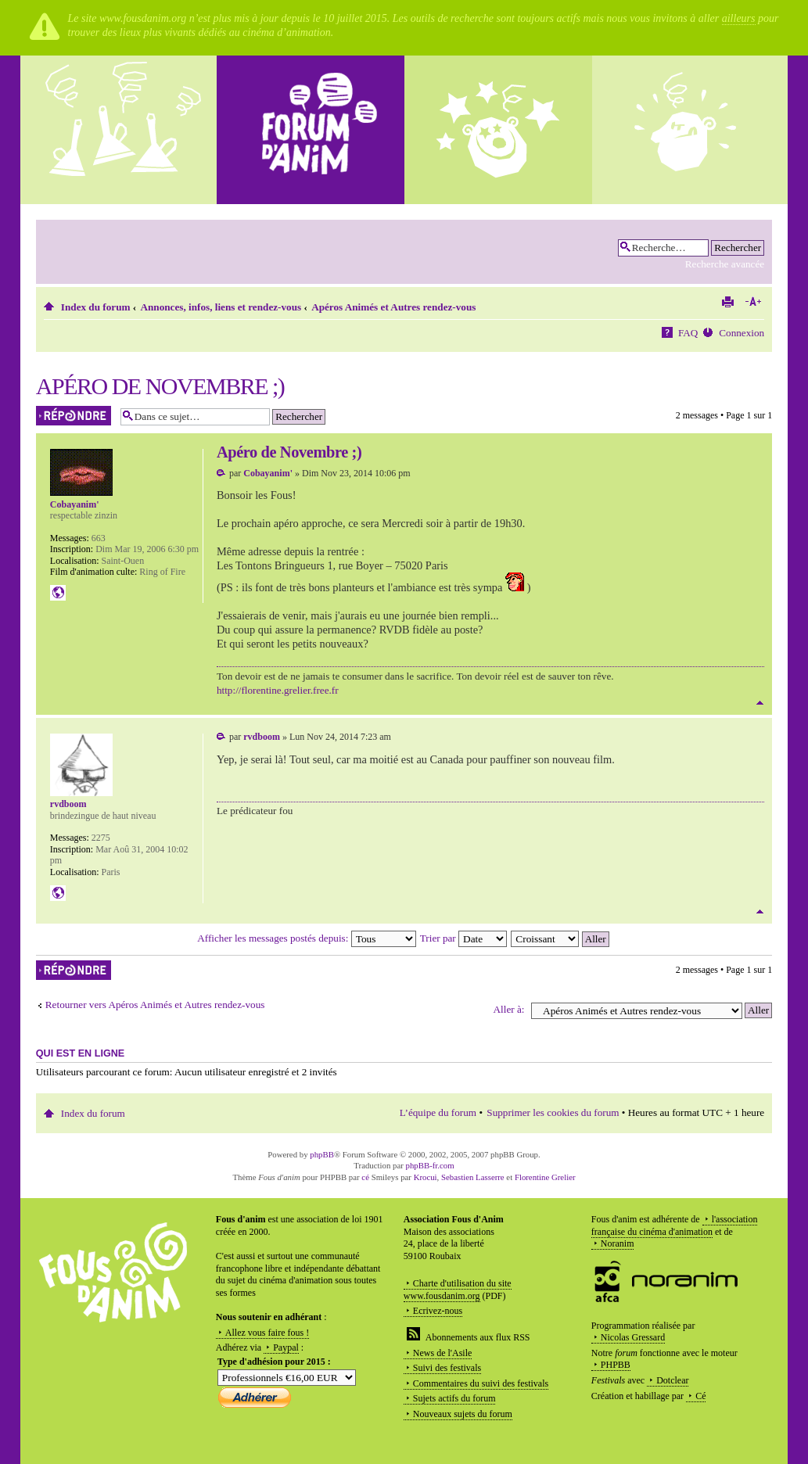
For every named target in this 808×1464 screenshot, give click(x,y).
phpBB (322, 1154)
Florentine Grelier (545, 1177)
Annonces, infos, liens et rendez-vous (221, 307)
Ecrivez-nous (437, 1310)
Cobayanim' (268, 473)
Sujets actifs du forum (454, 1398)
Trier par (463, 938)
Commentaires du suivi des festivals (480, 1383)
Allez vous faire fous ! (267, 1332)
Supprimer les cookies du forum (553, 1112)
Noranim (617, 1243)
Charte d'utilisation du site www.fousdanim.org (458, 1289)
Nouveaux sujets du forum (462, 1413)
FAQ (688, 333)
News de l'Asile (442, 1352)
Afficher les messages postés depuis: (306, 938)
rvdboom (261, 736)
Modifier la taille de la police (753, 302)
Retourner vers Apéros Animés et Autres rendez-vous (155, 1004)
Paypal (286, 1347)
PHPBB (615, 1364)
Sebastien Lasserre (473, 1177)
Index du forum (96, 307)
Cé (700, 1395)
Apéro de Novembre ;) (160, 386)
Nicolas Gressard (633, 1337)
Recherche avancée (724, 264)
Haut (760, 702)
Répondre (74, 415)
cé (365, 1177)
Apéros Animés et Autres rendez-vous (393, 307)
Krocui (425, 1177)
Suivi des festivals (447, 1367)
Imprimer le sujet (727, 302)
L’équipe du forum (438, 1112)
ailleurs (739, 18)
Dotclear (672, 1380)
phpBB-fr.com (430, 1165)
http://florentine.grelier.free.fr (278, 690)
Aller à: (509, 1009)
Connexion (741, 333)
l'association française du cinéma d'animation (674, 1225)
